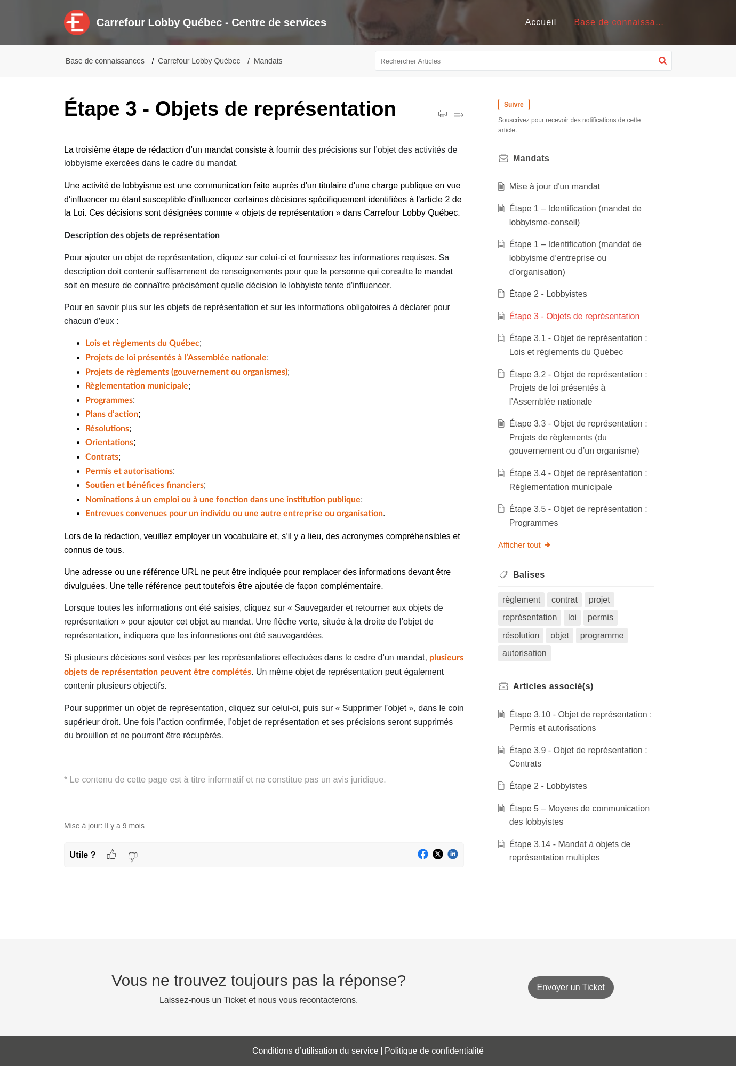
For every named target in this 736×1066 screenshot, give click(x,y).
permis (600, 617)
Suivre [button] (514, 104)
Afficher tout (524, 544)
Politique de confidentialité (434, 1050)
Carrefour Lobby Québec (199, 61)
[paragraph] (264, 476)
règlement (521, 599)
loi (572, 617)
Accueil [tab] (541, 22)
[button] (663, 60)
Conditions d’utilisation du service (315, 1050)
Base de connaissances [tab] (624, 22)
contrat (564, 599)
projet (599, 599)
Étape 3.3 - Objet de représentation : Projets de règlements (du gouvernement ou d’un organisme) (578, 437)
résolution (520, 635)
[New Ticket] (571, 987)
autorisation (524, 653)
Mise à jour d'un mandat (554, 186)
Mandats (268, 61)
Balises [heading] (529, 574)
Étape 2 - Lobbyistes (548, 293)
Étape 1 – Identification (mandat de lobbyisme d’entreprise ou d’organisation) (575, 258)
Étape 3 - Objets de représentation (574, 316)
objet (559, 635)
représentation (529, 617)
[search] (524, 61)
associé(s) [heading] (553, 686)
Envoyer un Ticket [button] (571, 987)
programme (602, 635)
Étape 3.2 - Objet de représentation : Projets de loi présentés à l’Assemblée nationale (578, 388)
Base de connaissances (105, 61)
